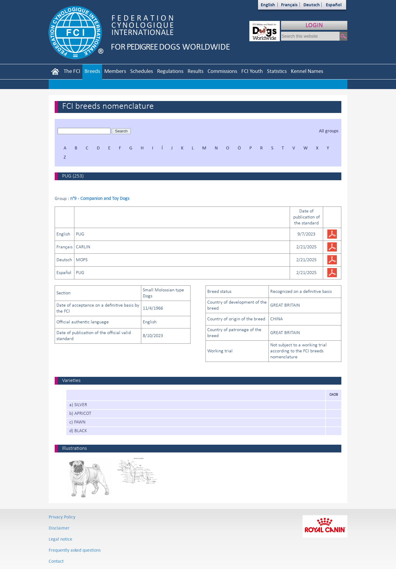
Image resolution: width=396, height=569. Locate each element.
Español (334, 4)
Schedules (141, 71)
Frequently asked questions (75, 550)
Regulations (170, 71)
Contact (56, 561)
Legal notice (60, 539)
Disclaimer (59, 528)
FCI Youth (252, 71)
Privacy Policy (62, 517)
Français (289, 4)
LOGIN (314, 25)
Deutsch (311, 4)
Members (115, 71)
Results (195, 71)
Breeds (92, 71)
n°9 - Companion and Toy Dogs (99, 198)
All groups (328, 131)
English (268, 4)
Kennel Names (307, 71)
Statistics (277, 71)
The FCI (72, 71)
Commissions (222, 71)
